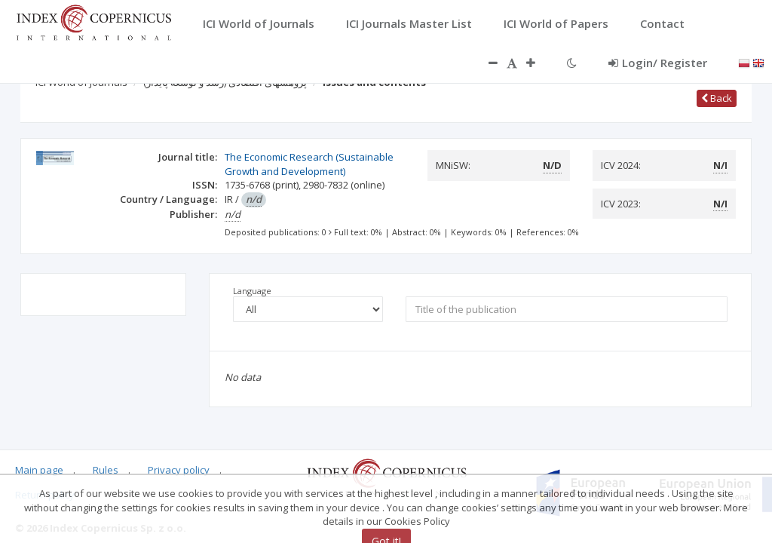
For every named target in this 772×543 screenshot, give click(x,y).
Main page (39, 470)
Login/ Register (657, 62)
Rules (105, 470)
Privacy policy (179, 470)
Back (716, 98)
